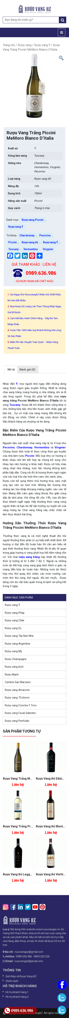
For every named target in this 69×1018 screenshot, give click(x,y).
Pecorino (45, 235)
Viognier (48, 249)
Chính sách (12, 981)
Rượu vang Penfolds (17, 720)
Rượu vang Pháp (14, 612)
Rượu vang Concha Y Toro (21, 705)
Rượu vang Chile (14, 620)
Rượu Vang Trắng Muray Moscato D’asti (30, 778)
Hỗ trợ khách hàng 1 (17, 992)
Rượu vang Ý (42, 45)
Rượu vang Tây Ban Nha (19, 636)
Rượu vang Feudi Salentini (20, 713)
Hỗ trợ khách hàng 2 (17, 996)
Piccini (12, 242)
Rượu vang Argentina (17, 643)
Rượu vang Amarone (17, 690)
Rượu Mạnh (12, 674)
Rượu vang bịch (14, 666)
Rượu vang (24, 45)
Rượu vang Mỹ (13, 651)
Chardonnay (27, 235)
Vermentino (31, 249)
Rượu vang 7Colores (17, 697)
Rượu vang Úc (13, 628)
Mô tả (11, 369)
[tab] (11, 369)
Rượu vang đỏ (30, 242)
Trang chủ (9, 45)
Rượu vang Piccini (32, 219)
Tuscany (13, 249)
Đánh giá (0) (27, 369)
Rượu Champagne (15, 659)
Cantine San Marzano (18, 682)
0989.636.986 (19, 1010)
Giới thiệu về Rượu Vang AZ (21, 976)
